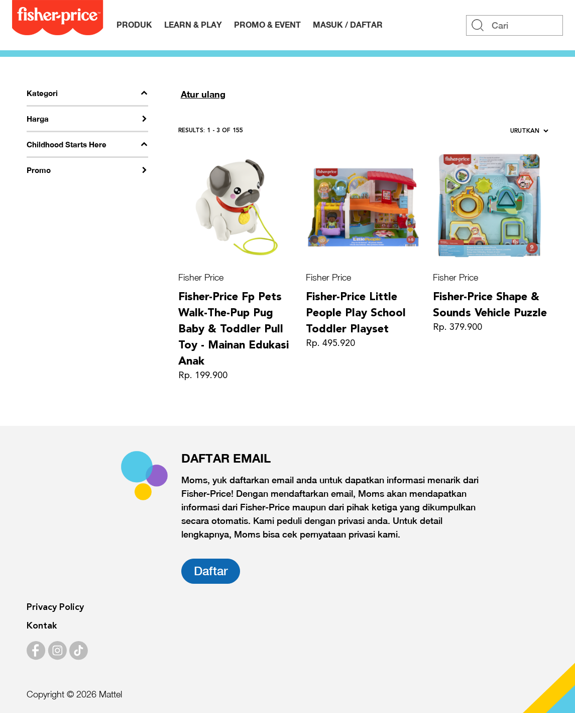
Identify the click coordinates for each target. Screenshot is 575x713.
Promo (39, 169)
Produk (134, 24)
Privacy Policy (55, 607)
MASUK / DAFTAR (348, 24)
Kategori (42, 93)
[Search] (514, 25)
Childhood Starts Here (66, 144)
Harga (38, 118)
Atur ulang (203, 94)
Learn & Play (193, 24)
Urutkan (529, 131)
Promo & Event (267, 24)
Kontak (42, 626)
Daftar (210, 571)
